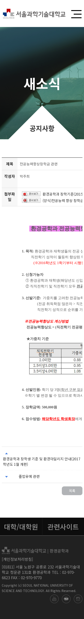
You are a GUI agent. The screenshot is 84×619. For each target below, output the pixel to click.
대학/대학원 (21, 527)
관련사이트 (63, 527)
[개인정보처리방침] (17, 559)
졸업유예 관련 (29, 476)
